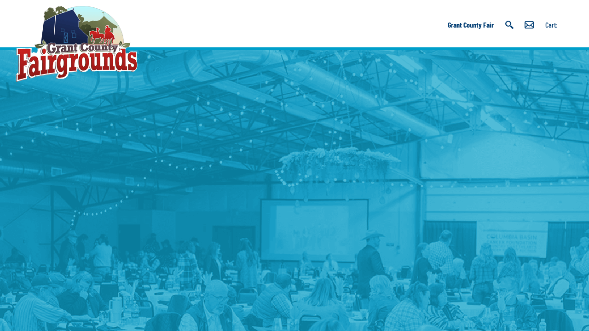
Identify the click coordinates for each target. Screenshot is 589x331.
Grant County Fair (471, 24)
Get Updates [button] (529, 25)
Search (509, 25)
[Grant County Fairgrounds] (77, 44)
